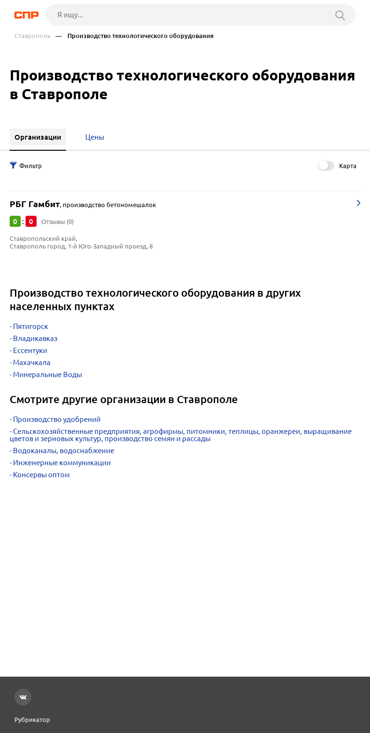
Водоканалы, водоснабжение (63, 450)
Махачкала (32, 362)
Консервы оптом (41, 474)
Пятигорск (30, 326)
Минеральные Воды (47, 374)
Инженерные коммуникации (62, 462)
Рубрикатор (32, 719)
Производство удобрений (57, 419)
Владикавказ (35, 338)
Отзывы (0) (57, 221)
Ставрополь (32, 36)
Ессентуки (30, 350)
